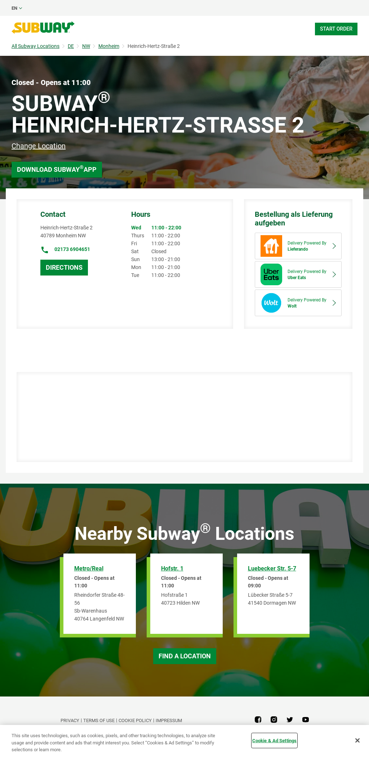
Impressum (169, 720)
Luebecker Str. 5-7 (272, 568)
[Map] (182, 417)
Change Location (39, 146)
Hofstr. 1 (172, 568)
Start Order (336, 29)
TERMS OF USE (99, 720)
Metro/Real (88, 568)
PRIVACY (70, 720)
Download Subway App (57, 168)
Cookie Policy (135, 720)
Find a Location (185, 656)
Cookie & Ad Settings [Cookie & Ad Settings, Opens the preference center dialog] (274, 740)
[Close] (357, 740)
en (14, 8)
